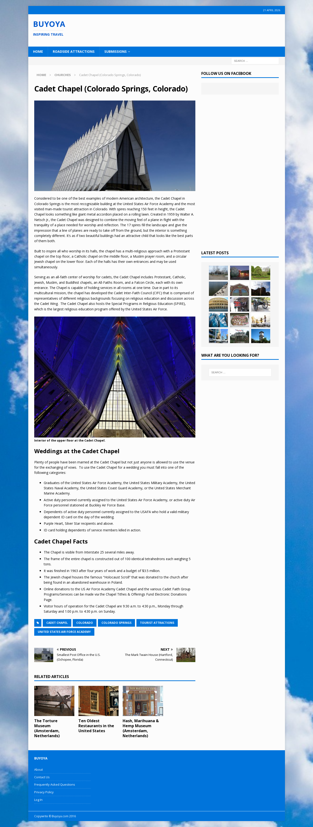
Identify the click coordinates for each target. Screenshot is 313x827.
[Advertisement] (187, 29)
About (38, 769)
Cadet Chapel (57, 623)
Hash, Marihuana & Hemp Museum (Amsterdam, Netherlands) (141, 728)
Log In (38, 800)
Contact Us (42, 777)
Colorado (84, 623)
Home (38, 51)
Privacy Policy (44, 792)
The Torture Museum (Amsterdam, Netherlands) (47, 728)
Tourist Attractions (157, 623)
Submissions (115, 51)
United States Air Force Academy (64, 632)
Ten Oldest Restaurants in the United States (96, 725)
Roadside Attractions (74, 51)
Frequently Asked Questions (54, 784)
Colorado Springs (116, 623)
